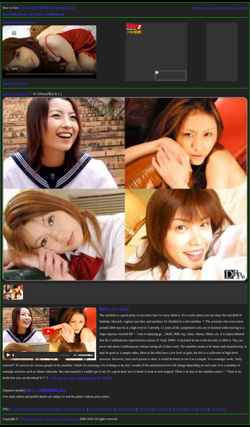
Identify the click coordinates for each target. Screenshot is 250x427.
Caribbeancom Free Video (19, 22)
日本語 (69, 7)
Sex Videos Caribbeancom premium (31, 409)
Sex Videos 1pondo (101, 409)
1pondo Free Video (14, 83)
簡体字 (46, 7)
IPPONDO (144, 409)
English (23, 7)
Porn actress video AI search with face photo (219, 7)
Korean (58, 7)
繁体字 (35, 7)
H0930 (202, 409)
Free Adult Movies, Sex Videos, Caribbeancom (49, 419)
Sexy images (218, 409)
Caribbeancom (126, 409)
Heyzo (191, 409)
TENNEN (177, 409)
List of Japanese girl (15, 93)
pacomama (161, 409)
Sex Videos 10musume (72, 409)
